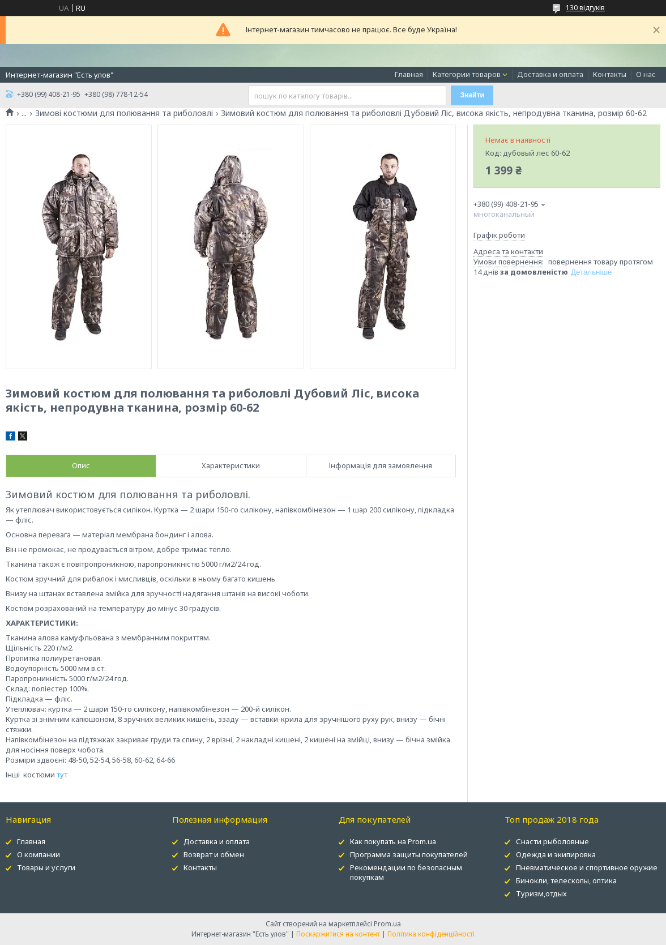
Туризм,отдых (541, 893)
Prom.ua (387, 924)
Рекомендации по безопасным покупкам (406, 872)
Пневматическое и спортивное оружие (587, 867)
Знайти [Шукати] (472, 95)
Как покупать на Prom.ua (393, 841)
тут (62, 774)
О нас (646, 74)
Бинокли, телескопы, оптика (566, 880)
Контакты (609, 74)
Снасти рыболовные (552, 841)
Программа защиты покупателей (409, 854)
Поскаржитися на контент (338, 934)
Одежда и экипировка (556, 854)
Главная (409, 74)
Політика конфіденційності (431, 934)
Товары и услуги (46, 867)
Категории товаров (467, 74)
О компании (38, 854)
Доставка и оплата (550, 74)
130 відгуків (585, 7)
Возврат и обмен (213, 854)
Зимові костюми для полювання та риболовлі (124, 113)
